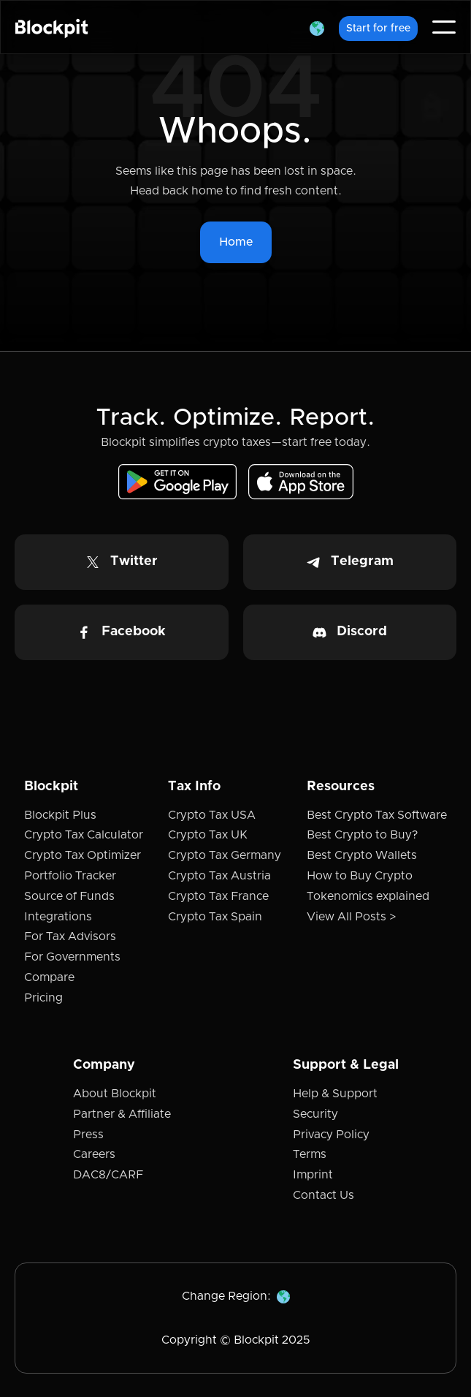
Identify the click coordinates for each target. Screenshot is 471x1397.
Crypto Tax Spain (215, 917)
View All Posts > (351, 917)
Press (88, 1134)
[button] (317, 27)
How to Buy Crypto (360, 876)
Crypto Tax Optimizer (82, 855)
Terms (309, 1154)
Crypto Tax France (218, 896)
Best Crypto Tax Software (377, 815)
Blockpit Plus (60, 815)
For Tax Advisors (70, 936)
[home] (51, 27)
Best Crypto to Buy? (362, 835)
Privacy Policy (331, 1134)
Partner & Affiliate (122, 1114)
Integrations (58, 917)
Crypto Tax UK (208, 835)
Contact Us (323, 1195)
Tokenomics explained (368, 896)
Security (315, 1114)
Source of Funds (69, 896)
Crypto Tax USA (212, 815)
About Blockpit (114, 1093)
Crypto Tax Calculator (83, 835)
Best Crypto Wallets (362, 855)
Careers (94, 1154)
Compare (49, 977)
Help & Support (335, 1093)
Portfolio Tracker (70, 876)
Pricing (43, 998)
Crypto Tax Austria (219, 876)
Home (236, 242)
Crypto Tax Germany (224, 855)
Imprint (313, 1175)
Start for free (378, 28)
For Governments (72, 957)
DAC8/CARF (108, 1175)
